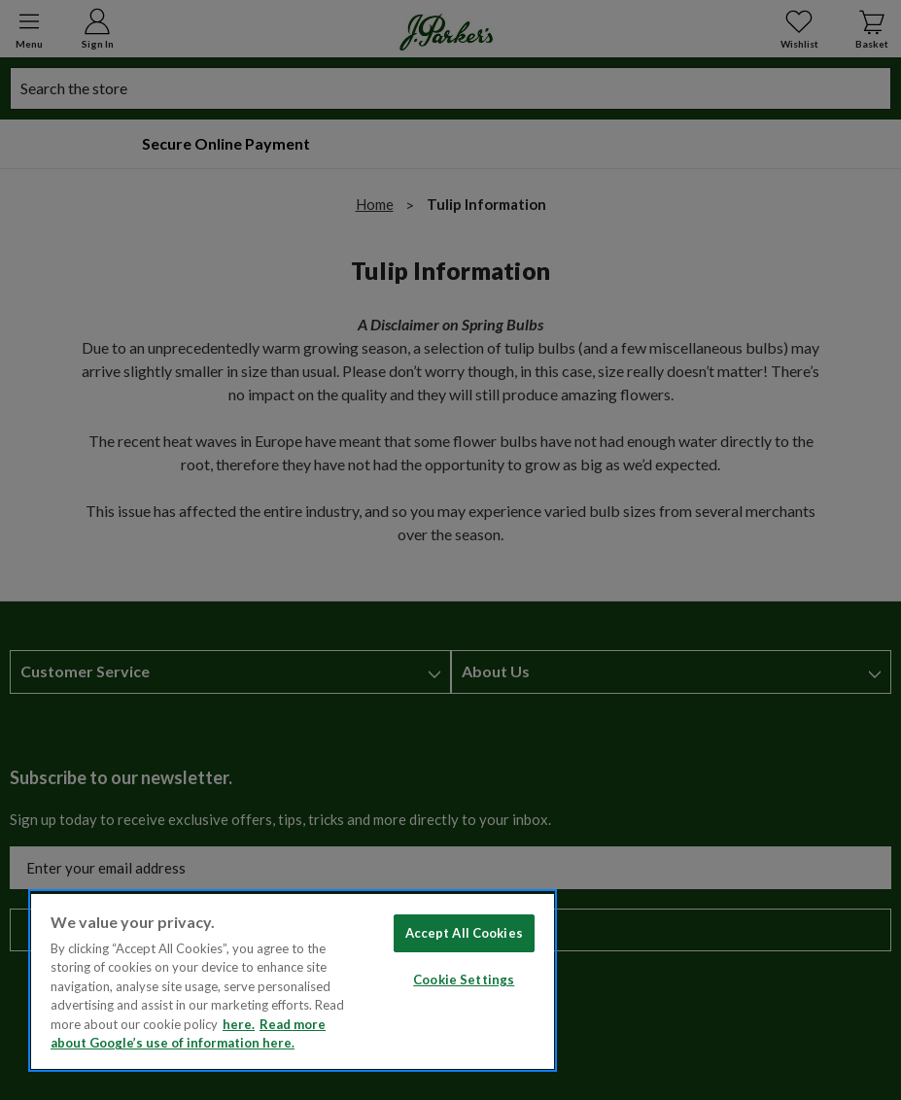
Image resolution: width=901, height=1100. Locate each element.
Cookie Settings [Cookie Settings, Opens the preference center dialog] (463, 979)
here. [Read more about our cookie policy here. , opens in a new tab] (239, 1024)
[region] (292, 980)
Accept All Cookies (464, 933)
